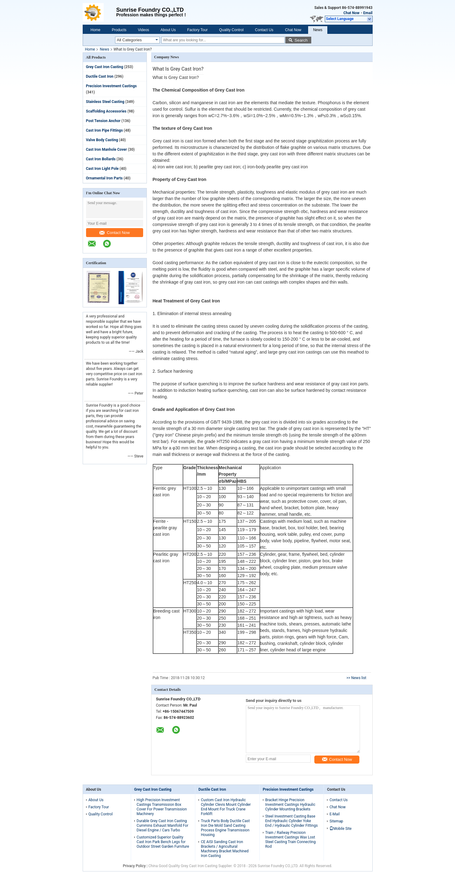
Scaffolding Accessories (106, 111)
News (317, 30)
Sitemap (336, 821)
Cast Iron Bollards (101, 159)
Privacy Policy (134, 866)
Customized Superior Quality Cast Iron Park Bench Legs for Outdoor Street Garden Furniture (163, 842)
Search (301, 40)
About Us (168, 30)
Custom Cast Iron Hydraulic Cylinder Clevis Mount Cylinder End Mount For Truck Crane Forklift (226, 807)
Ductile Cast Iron (100, 76)
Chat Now (351, 13)
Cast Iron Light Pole (102, 168)
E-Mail (334, 814)
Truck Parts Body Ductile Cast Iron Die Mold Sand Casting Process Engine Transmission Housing (225, 828)
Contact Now (114, 232)
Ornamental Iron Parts (104, 178)
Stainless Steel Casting (105, 102)
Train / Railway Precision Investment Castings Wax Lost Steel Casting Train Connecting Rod (290, 839)
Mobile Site (340, 828)
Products (119, 30)
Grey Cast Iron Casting (104, 67)
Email (368, 13)
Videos (143, 30)
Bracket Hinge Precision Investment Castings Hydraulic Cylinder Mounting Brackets (290, 804)
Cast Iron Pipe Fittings (104, 130)
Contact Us (264, 30)
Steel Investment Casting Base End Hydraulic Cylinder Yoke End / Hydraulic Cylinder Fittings (291, 821)
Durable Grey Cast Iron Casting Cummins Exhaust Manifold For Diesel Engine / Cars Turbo (162, 825)
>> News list (356, 678)
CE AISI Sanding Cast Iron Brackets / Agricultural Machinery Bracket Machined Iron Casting (225, 849)
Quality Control (231, 30)
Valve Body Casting (102, 140)
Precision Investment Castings (111, 86)
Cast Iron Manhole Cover (106, 149)
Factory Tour (197, 30)
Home (96, 30)
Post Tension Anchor (103, 121)
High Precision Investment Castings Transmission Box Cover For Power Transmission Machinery (162, 807)
